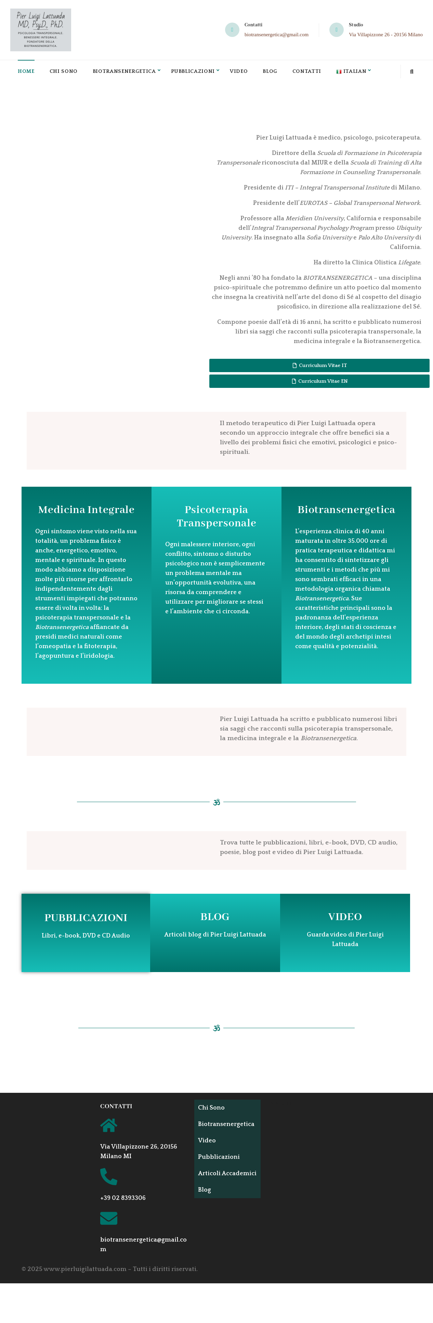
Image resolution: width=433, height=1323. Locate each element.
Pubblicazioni (196, 72)
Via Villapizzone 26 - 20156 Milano (386, 34)
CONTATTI (116, 1108)
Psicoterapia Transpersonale (216, 519)
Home (26, 72)
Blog (274, 72)
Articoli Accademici (216, 1178)
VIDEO (345, 919)
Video (243, 72)
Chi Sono (64, 72)
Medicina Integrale (86, 512)
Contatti (311, 72)
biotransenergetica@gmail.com (277, 34)
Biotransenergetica (126, 72)
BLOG (215, 919)
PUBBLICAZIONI (86, 920)
